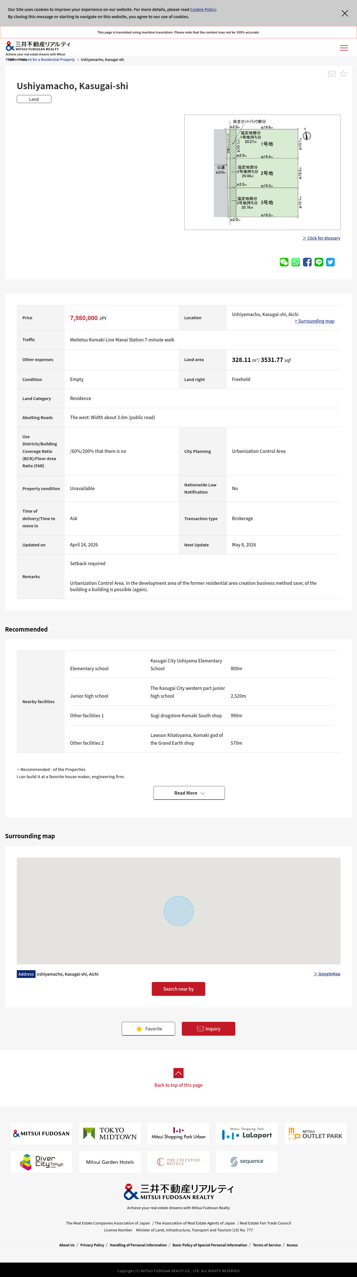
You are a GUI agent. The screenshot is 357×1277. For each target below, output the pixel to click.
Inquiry (209, 1029)
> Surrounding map (315, 321)
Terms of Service (267, 1244)
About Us (67, 1244)
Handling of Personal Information (138, 1244)
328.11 (242, 359)
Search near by (178, 989)
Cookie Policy (203, 9)
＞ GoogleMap (327, 974)
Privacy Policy (92, 1244)
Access (292, 1244)
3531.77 (272, 359)
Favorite (148, 1028)
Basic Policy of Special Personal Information (210, 1244)
